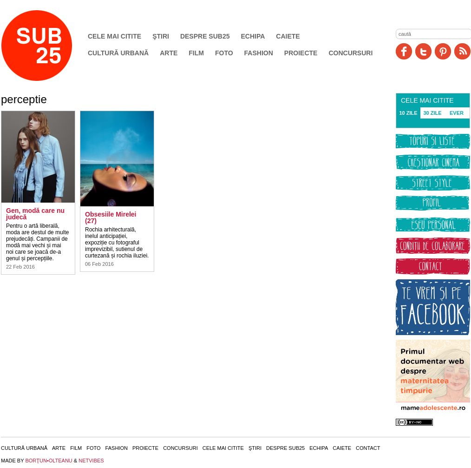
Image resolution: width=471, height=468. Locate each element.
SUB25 (47, 45)
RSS (462, 51)
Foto (224, 53)
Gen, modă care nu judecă (35, 214)
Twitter (423, 51)
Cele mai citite (114, 36)
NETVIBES (91, 460)
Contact (368, 448)
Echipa (253, 36)
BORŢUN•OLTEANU (48, 460)
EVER (457, 113)
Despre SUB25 (205, 36)
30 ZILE (432, 113)
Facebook (404, 51)
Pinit (443, 51)
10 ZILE (408, 113)
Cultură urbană (118, 53)
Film (196, 53)
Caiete (288, 36)
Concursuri (350, 53)
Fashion (258, 53)
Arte (168, 53)
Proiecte (301, 53)
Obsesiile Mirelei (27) (111, 217)
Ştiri (160, 36)
